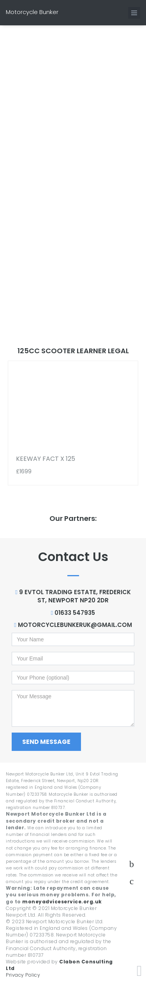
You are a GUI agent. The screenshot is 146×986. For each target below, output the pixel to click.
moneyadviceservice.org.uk (62, 901)
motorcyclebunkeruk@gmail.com (73, 625)
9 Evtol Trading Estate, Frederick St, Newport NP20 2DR (72, 596)
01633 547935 (73, 613)
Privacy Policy (23, 975)
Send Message (46, 741)
